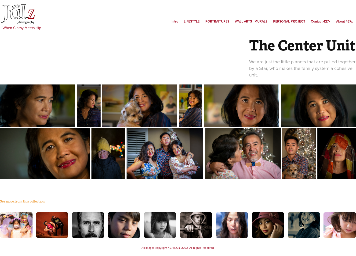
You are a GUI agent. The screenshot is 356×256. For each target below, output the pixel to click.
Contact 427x (320, 21)
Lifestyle (192, 21)
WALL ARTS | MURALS (251, 21)
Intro (174, 21)
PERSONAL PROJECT (289, 21)
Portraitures (217, 21)
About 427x (344, 21)
